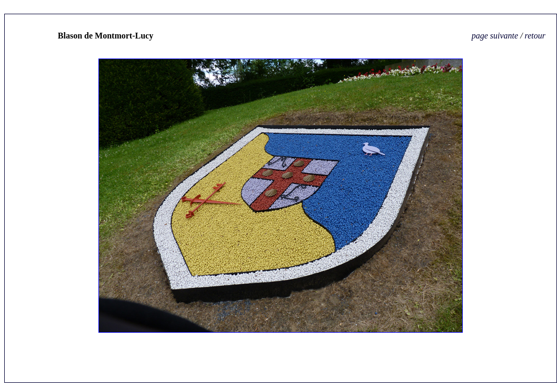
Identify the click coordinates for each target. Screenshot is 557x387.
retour (535, 35)
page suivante (496, 35)
